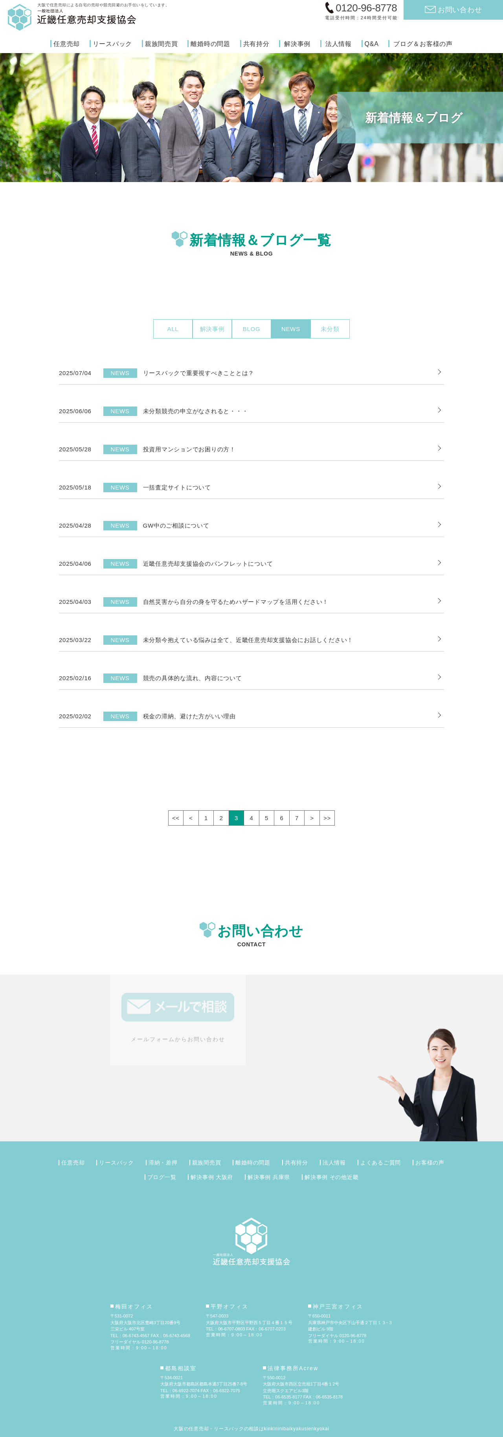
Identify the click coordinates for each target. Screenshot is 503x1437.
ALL (173, 329)
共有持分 (256, 44)
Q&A (372, 44)
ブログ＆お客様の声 (423, 44)
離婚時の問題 (210, 44)
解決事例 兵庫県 (269, 1177)
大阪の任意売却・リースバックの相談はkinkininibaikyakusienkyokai (251, 1428)
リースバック (112, 44)
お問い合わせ (460, 9)
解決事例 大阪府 (212, 1177)
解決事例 (297, 44)
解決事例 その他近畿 (331, 1177)
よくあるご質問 (380, 1162)
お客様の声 (429, 1162)
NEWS (290, 329)
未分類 (330, 329)
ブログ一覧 (161, 1177)
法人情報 (338, 44)
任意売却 (66, 44)
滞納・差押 (163, 1162)
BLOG (252, 329)
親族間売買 (161, 44)
